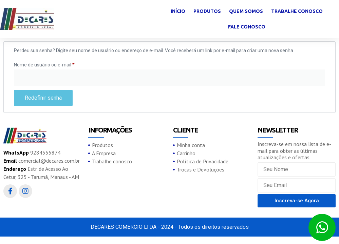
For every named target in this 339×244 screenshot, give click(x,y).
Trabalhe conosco (297, 11)
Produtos (207, 11)
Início (178, 11)
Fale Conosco (246, 26)
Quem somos (246, 11)
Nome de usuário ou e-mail (56, 63)
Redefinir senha (43, 98)
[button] (297, 200)
